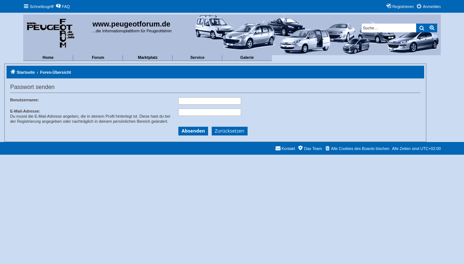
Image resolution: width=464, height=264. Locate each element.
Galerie (247, 57)
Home (48, 57)
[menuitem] (62, 6)
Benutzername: (24, 100)
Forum (98, 57)
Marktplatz (147, 57)
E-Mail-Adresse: (25, 111)
